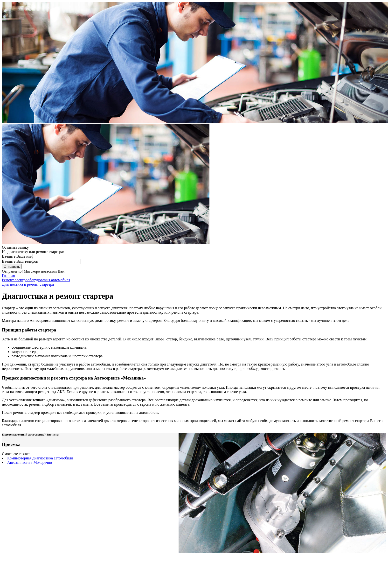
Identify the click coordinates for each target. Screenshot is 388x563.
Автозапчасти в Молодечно (29, 462)
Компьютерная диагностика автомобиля (40, 458)
